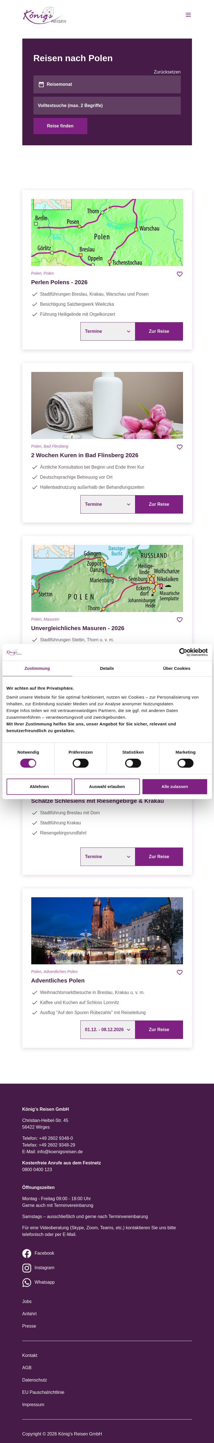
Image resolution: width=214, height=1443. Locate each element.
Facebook (44, 1253)
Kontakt (29, 1355)
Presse (29, 1326)
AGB (27, 1367)
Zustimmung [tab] (37, 668)
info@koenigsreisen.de (60, 1151)
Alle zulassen (175, 786)
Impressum (33, 1404)
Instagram (44, 1267)
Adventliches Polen (58, 980)
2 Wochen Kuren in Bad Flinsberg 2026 (84, 455)
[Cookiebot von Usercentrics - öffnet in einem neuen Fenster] (183, 652)
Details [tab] (107, 668)
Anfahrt (29, 1313)
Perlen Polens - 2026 (59, 282)
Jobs (27, 1301)
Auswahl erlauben (107, 786)
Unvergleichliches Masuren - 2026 (77, 628)
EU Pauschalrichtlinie (43, 1392)
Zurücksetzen (167, 72)
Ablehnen (39, 786)
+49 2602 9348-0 (56, 1138)
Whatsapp (45, 1282)
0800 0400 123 (37, 1169)
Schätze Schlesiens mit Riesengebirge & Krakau (97, 801)
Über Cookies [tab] (177, 668)
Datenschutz (34, 1380)
